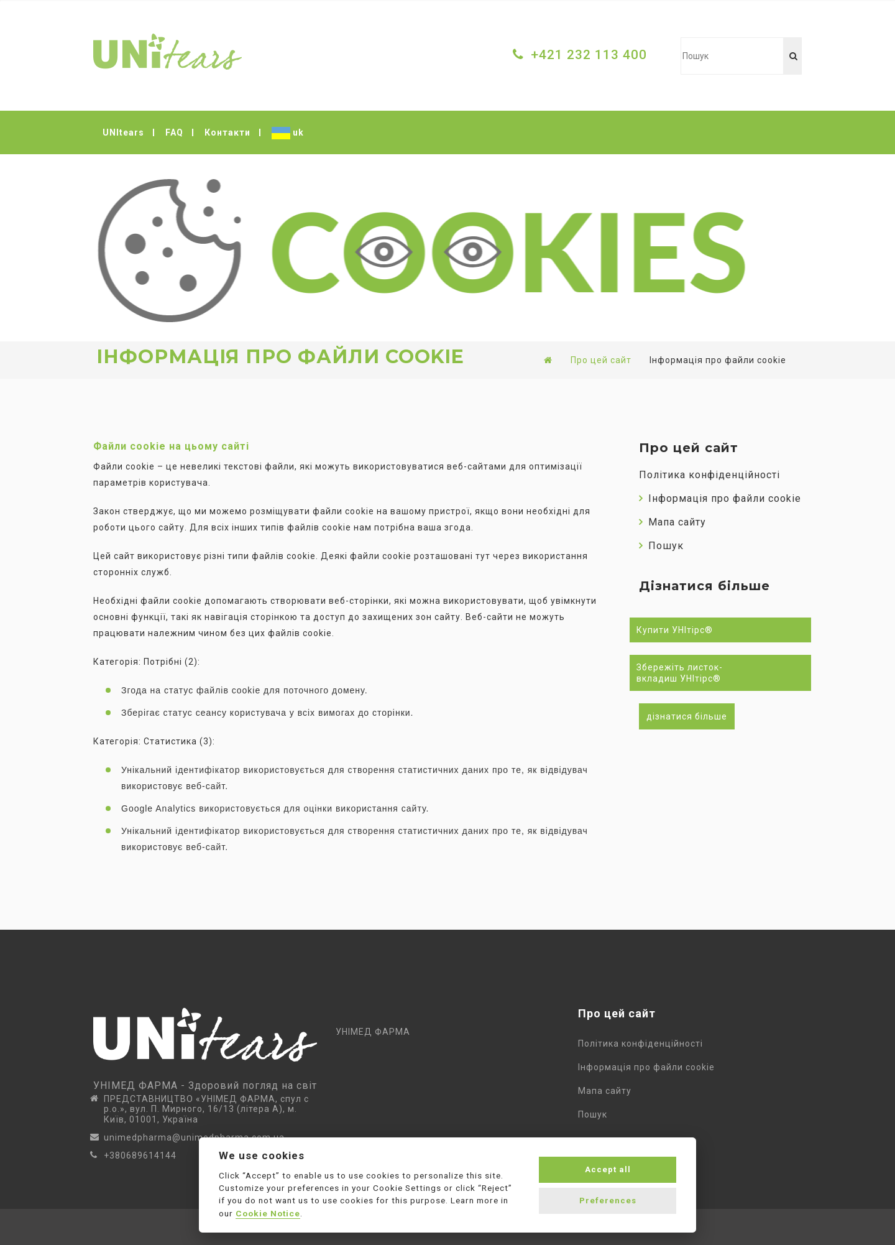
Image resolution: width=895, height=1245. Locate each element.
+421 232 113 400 (589, 54)
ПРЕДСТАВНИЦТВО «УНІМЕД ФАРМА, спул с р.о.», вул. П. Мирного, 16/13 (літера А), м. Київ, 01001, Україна (206, 1109)
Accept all (608, 1169)
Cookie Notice (268, 1213)
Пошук (661, 546)
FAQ (174, 132)
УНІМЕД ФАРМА (373, 1032)
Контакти (227, 132)
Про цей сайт (601, 360)
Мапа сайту (672, 522)
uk (288, 133)
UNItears (123, 132)
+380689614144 (140, 1155)
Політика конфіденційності (709, 475)
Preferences (607, 1200)
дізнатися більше (686, 716)
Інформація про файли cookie (720, 498)
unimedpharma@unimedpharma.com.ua (194, 1137)
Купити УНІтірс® (674, 630)
